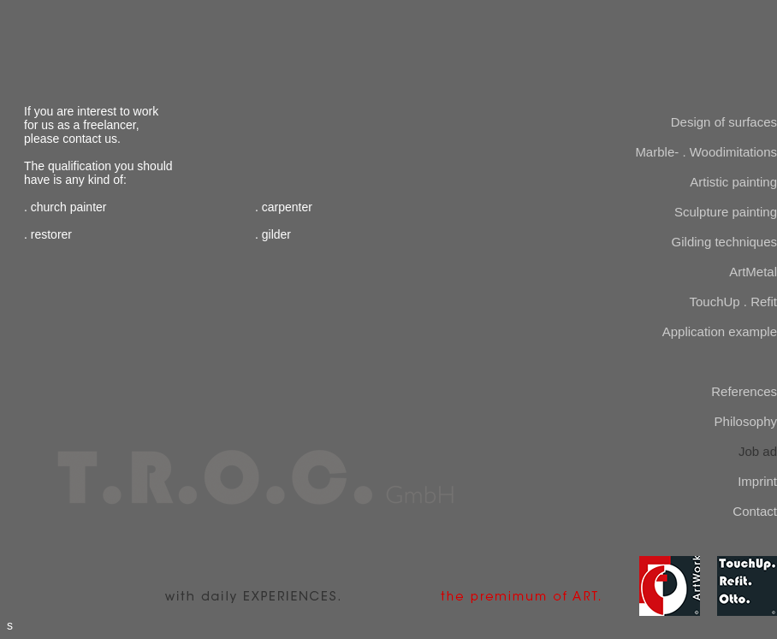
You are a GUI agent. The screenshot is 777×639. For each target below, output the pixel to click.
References (744, 391)
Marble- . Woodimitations (706, 152)
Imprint (757, 481)
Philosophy (746, 421)
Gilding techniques (724, 241)
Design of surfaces (724, 122)
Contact (755, 511)
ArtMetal (753, 271)
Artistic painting (733, 182)
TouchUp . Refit (733, 301)
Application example (719, 331)
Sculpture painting (725, 211)
